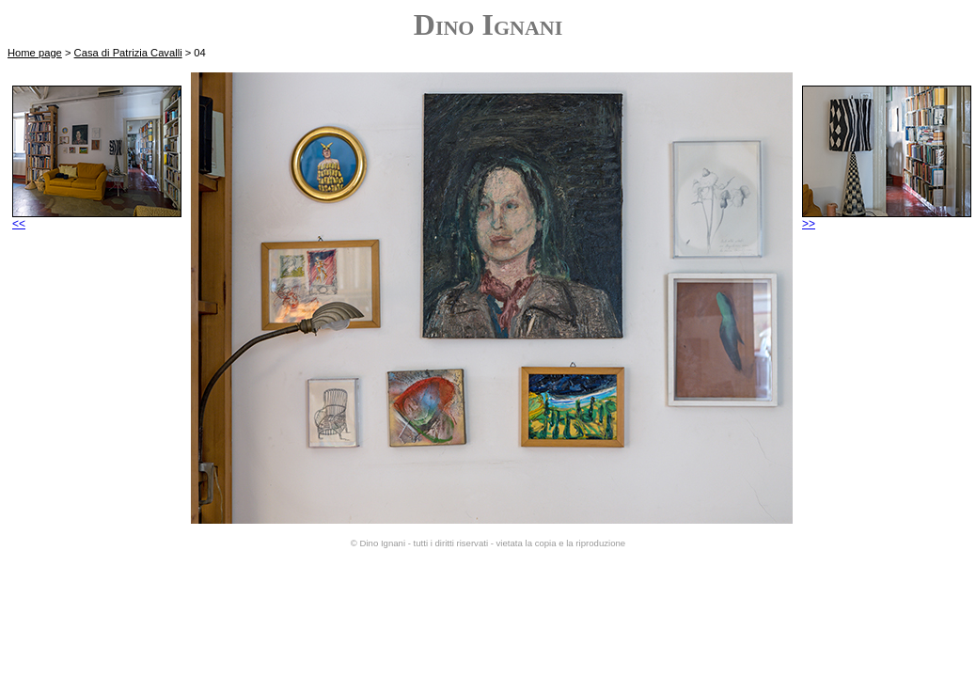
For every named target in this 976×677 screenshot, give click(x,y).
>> (886, 218)
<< (96, 218)
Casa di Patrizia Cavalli (128, 52)
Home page (35, 52)
